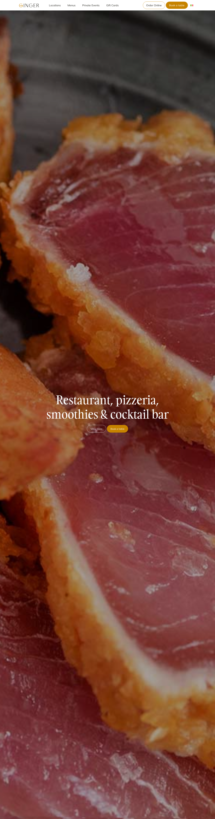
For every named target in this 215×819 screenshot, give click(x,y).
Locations (55, 5)
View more (96, 428)
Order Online (154, 5)
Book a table (177, 5)
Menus (71, 5)
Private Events (91, 5)
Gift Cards (112, 5)
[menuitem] (192, 5)
